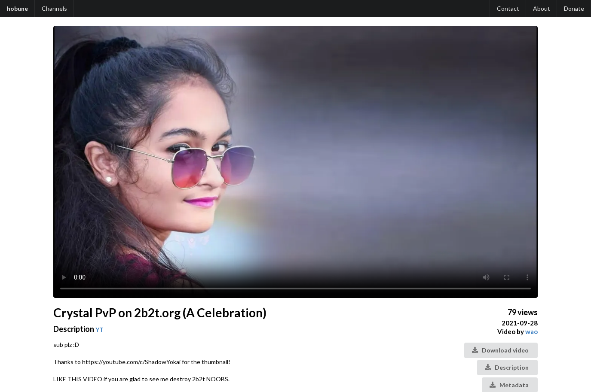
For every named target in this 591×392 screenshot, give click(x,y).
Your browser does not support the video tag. (295, 162)
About (541, 8)
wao (531, 331)
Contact (508, 8)
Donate (574, 8)
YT (99, 329)
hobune (17, 8)
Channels (54, 8)
